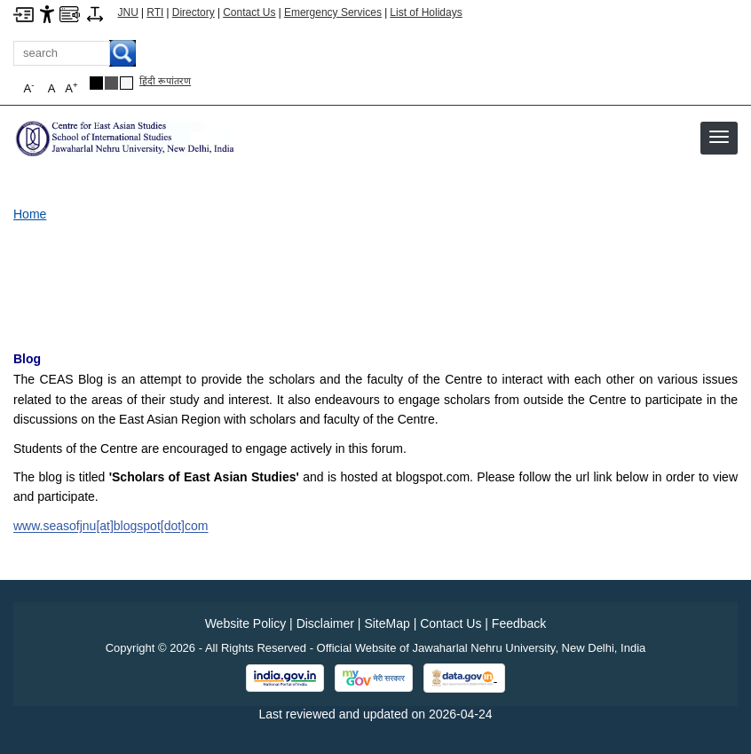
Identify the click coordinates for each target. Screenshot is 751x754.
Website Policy (246, 623)
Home (29, 214)
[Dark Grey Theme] (111, 83)
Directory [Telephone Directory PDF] (193, 12)
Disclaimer (325, 623)
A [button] (71, 87)
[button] (719, 137)
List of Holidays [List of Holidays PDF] (426, 12)
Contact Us (249, 12)
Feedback (519, 623)
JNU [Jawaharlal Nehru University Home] (128, 12)
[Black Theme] (96, 83)
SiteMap (386, 623)
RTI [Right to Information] (154, 12)
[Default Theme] (126, 83)
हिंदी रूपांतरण (165, 80)
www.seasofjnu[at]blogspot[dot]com (110, 526)
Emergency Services (333, 12)
